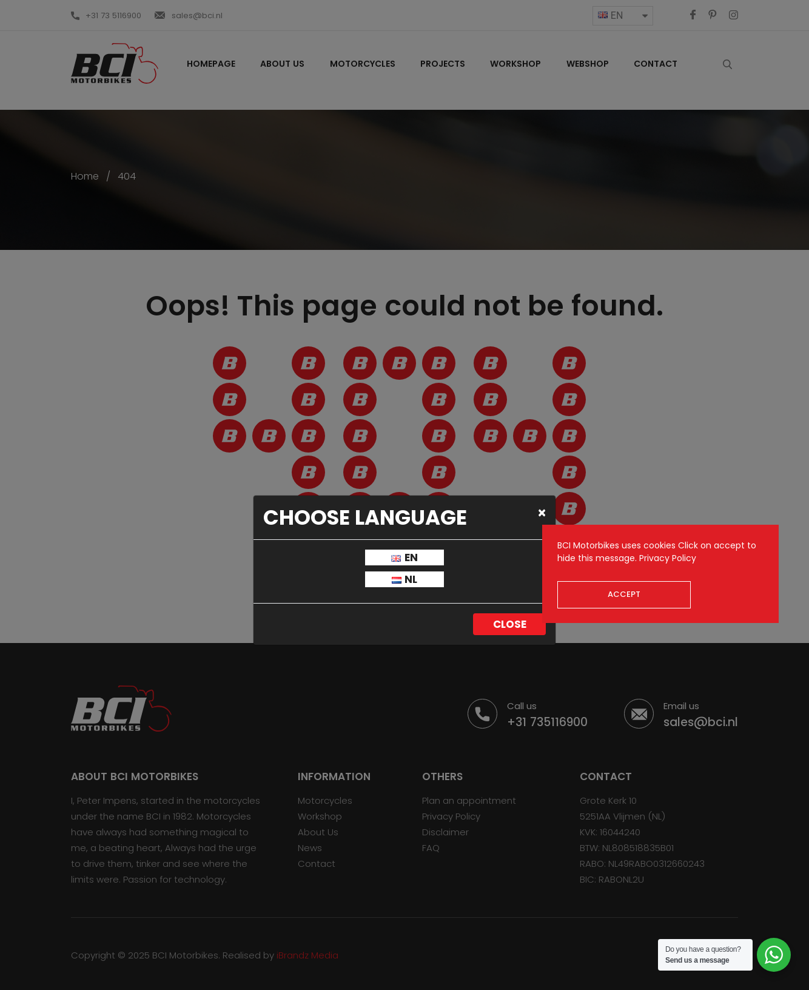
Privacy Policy (667, 558)
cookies (659, 545)
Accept (624, 594)
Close (509, 624)
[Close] (542, 513)
